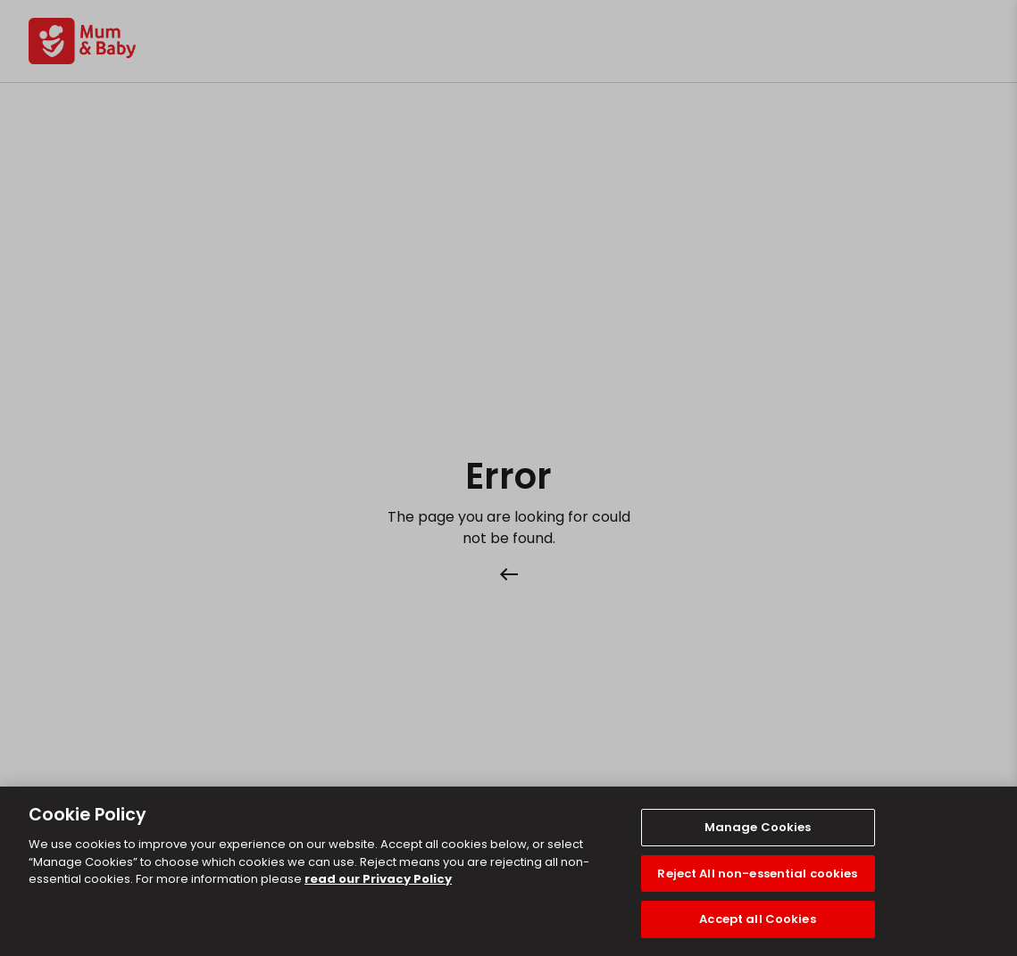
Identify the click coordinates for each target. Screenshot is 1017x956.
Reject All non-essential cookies (757, 873)
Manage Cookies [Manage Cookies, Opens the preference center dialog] (758, 827)
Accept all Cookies (757, 919)
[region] (508, 871)
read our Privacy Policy (378, 878)
